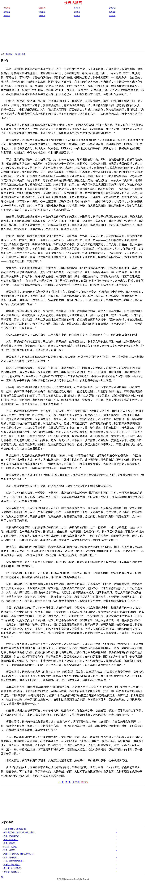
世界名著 (77, 8)
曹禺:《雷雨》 (9, 850)
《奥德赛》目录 (19, 54)
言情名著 (77, 12)
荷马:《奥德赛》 (10, 857)
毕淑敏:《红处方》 (11, 872)
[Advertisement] (73, 35)
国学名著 (7, 12)
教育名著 (77, 16)
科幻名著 (42, 12)
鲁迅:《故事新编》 (11, 836)
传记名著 (112, 16)
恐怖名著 (112, 12)
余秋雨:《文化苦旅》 (12, 868)
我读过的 (9, 54)
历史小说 (7, 16)
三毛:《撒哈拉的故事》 (14, 861)
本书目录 (76, 782)
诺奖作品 (112, 8)
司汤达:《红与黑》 (11, 865)
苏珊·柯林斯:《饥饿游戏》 (15, 829)
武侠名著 (42, 16)
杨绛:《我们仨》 (10, 839)
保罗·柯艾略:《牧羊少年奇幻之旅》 (19, 832)
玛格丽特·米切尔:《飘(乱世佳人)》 (19, 854)
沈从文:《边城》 (10, 847)
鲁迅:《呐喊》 (9, 843)
